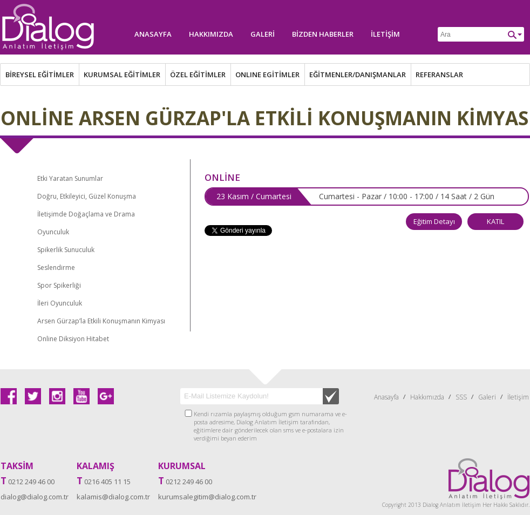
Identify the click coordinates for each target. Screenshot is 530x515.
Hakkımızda (211, 34)
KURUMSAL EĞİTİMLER (122, 74)
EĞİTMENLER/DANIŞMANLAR (357, 74)
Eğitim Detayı (434, 221)
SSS (461, 397)
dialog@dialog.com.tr (35, 497)
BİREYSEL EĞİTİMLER (39, 74)
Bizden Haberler (323, 34)
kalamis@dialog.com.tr (113, 497)
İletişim (385, 34)
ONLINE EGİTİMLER (267, 74)
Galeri (262, 34)
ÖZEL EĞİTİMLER (198, 74)
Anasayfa (153, 34)
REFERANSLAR (439, 74)
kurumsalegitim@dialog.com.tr (207, 497)
